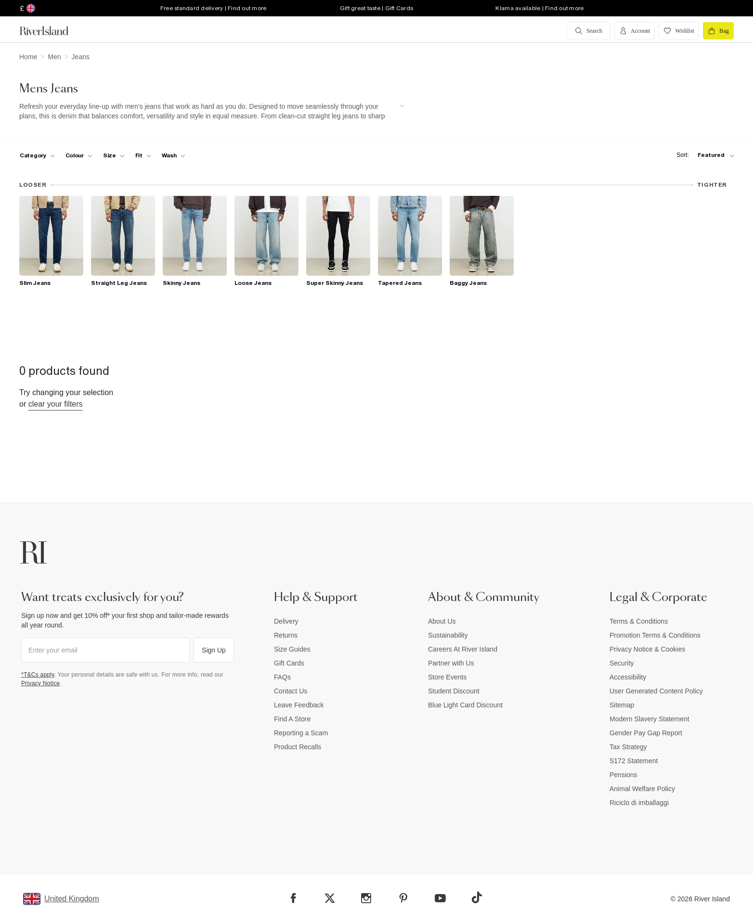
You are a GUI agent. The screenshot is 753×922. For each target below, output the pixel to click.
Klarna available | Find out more (539, 8)
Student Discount (454, 691)
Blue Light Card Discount (465, 705)
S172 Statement (634, 761)
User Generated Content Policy (656, 691)
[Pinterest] (403, 898)
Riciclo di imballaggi (639, 803)
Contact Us (290, 691)
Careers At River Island (462, 649)
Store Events (447, 677)
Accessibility (628, 677)
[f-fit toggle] (143, 155)
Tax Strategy (628, 747)
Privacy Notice (40, 683)
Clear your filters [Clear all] (55, 404)
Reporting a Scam (301, 733)
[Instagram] (366, 898)
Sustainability (448, 635)
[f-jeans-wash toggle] (173, 155)
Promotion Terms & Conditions (655, 635)
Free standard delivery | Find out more (213, 8)
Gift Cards (289, 663)
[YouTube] (440, 898)
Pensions (623, 775)
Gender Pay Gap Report (646, 733)
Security (622, 663)
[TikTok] (476, 897)
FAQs (282, 677)
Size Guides (292, 649)
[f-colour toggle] (79, 155)
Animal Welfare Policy (642, 789)
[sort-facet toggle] (703, 155)
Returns (286, 635)
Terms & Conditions (639, 621)
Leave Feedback (299, 705)
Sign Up (214, 650)
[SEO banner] (211, 111)
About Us (442, 621)
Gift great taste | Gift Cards (376, 8)
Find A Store (292, 719)
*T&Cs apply (37, 674)
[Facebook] (293, 898)
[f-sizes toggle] (114, 155)
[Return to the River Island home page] (51, 30)
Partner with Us (451, 663)
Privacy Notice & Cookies (647, 649)
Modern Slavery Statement (649, 719)
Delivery (286, 621)
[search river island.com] (588, 30)
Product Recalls (297, 747)
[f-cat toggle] (37, 155)
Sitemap (622, 705)
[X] (330, 898)
